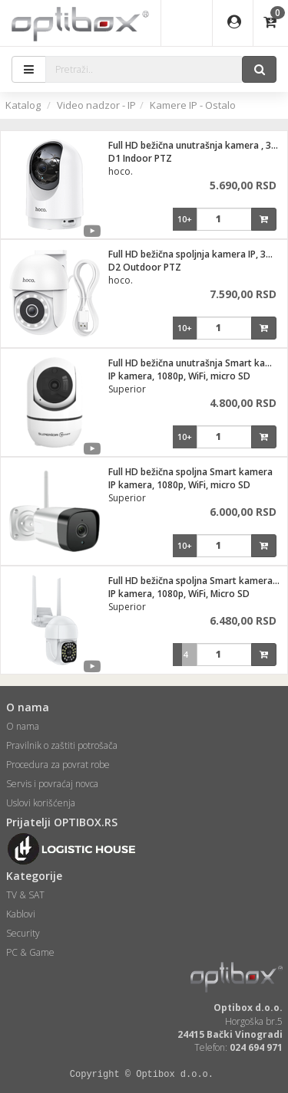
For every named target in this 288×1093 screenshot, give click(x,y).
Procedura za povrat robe (58, 764)
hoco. (120, 171)
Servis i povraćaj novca (52, 783)
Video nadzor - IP (96, 105)
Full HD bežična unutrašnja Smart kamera (198, 362)
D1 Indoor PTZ (140, 158)
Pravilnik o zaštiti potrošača (62, 745)
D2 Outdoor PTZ (144, 267)
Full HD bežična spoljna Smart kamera (190, 471)
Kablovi (20, 914)
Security (23, 933)
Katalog (23, 105)
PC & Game (30, 952)
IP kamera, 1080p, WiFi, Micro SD (179, 593)
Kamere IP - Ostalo (193, 105)
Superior (127, 389)
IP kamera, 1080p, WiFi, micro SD (179, 375)
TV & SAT (25, 894)
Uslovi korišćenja (40, 802)
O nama (22, 726)
